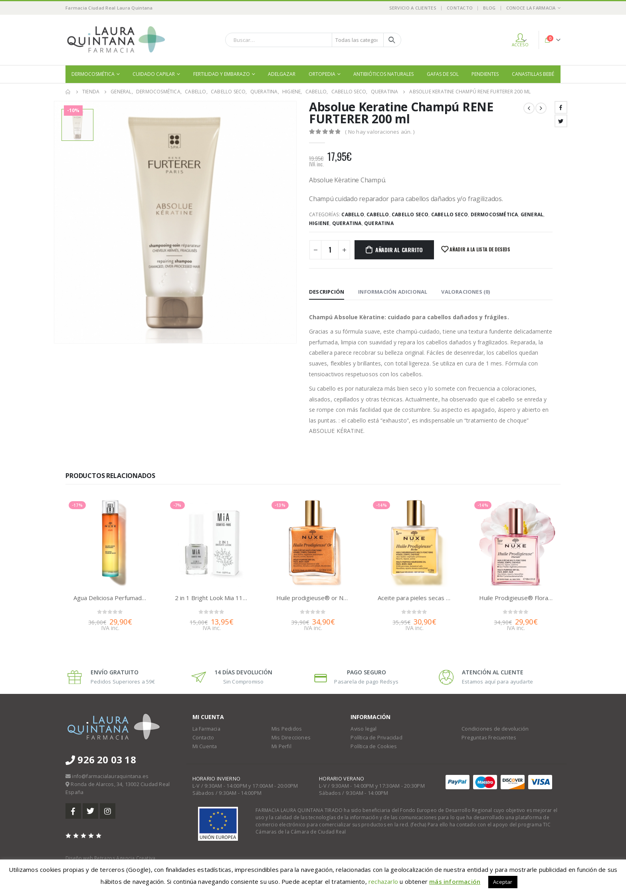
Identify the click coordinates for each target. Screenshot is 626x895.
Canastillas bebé (533, 74)
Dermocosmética (93, 74)
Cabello (352, 214)
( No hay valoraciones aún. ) (379, 131)
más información (454, 881)
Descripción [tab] (326, 291)
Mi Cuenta (204, 746)
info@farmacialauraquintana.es (110, 776)
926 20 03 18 (100, 759)
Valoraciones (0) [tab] (465, 291)
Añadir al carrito (399, 249)
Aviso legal (363, 728)
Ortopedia (322, 74)
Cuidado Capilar (154, 74)
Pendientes (485, 74)
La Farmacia (206, 728)
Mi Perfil (281, 746)
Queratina (347, 223)
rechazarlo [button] (383, 881)
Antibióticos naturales (383, 74)
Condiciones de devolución (495, 728)
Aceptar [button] (502, 881)
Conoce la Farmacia (531, 8)
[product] (110, 542)
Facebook (561, 107)
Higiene (319, 223)
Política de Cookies (374, 746)
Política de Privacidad (376, 737)
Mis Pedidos (286, 728)
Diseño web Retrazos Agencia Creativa (110, 858)
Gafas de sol (443, 74)
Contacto (460, 8)
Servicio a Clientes (412, 8)
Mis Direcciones (291, 737)
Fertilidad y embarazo (221, 74)
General (532, 214)
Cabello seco (410, 214)
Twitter (561, 121)
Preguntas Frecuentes (489, 737)
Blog (489, 8)
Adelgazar (281, 74)
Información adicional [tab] (392, 291)
